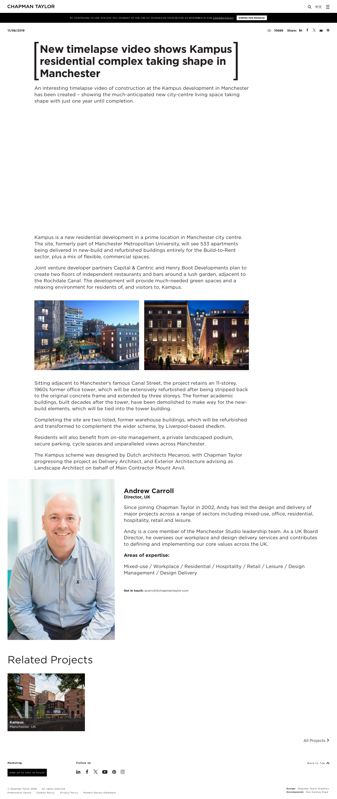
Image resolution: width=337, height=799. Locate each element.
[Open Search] (310, 8)
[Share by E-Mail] (321, 30)
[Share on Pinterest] (327, 30)
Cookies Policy (223, 18)
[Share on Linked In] (300, 30)
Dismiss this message (252, 18)
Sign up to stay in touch (27, 772)
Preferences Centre (19, 792)
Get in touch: (156, 590)
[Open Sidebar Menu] (327, 7)
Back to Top (318, 763)
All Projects (316, 740)
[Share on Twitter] (314, 30)
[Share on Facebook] (307, 30)
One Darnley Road (317, 792)
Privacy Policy (69, 792)
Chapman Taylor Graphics (313, 788)
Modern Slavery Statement (99, 792)
